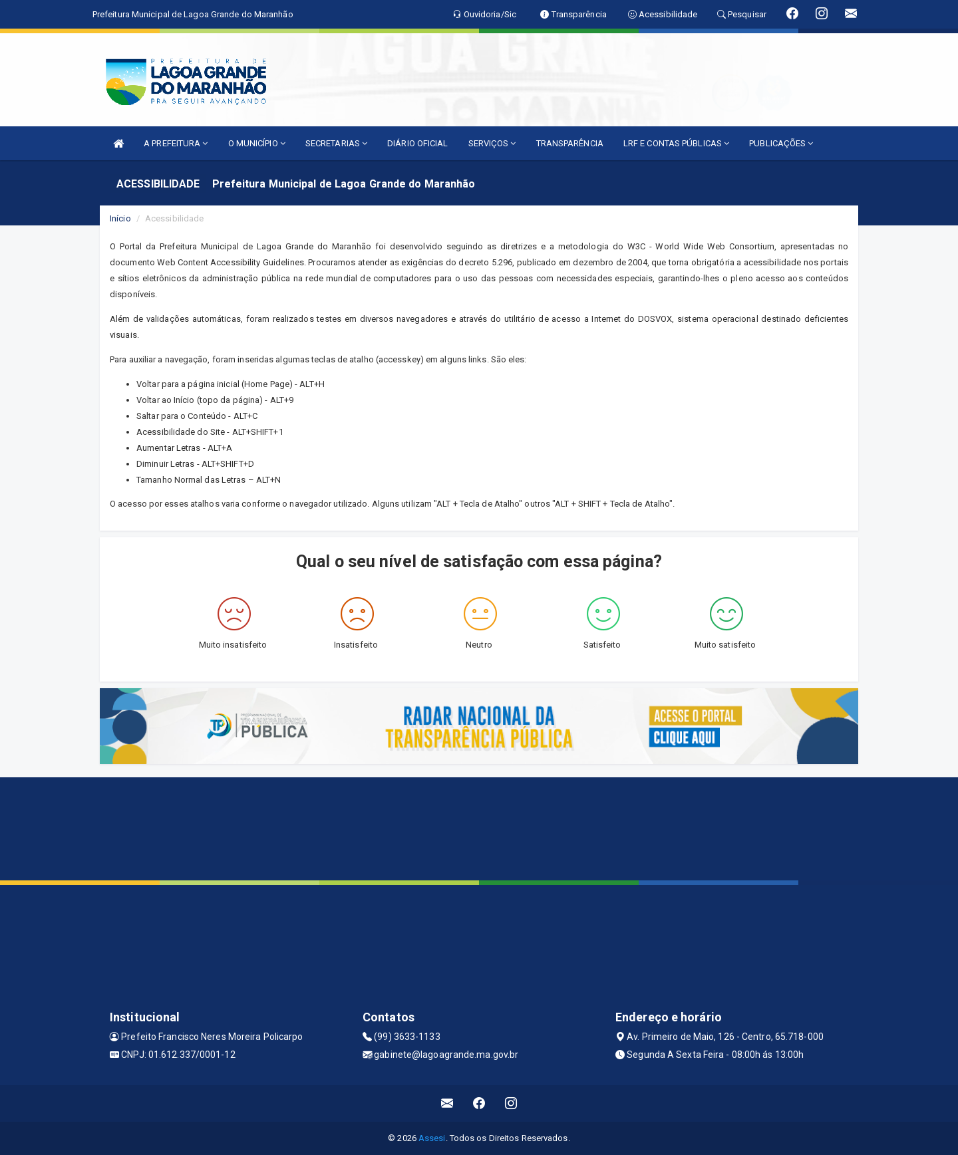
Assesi (432, 1138)
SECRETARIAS (336, 143)
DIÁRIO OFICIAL (417, 143)
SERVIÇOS (492, 143)
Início (120, 218)
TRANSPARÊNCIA (569, 143)
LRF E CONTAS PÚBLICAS (676, 143)
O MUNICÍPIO (256, 143)
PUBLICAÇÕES (781, 143)
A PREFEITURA (176, 143)
